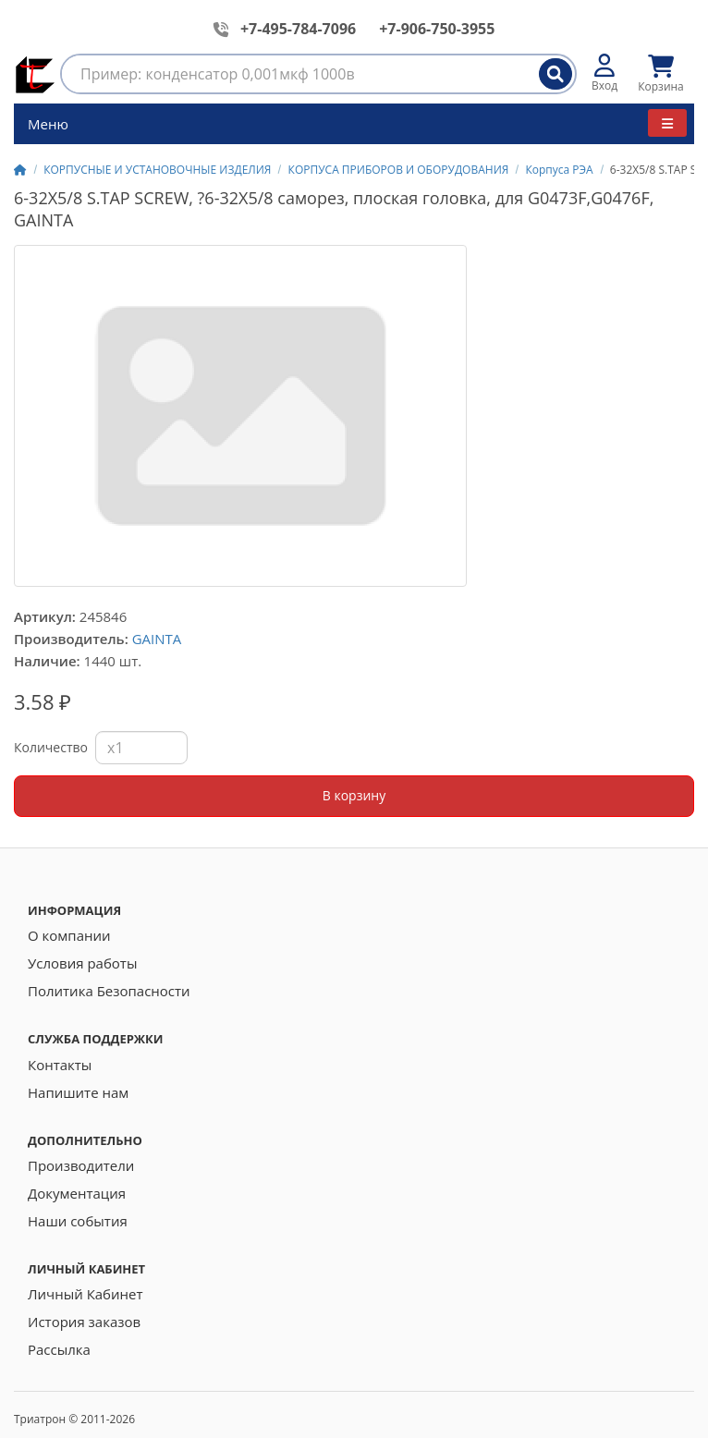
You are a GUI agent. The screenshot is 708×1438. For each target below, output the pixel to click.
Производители (81, 1165)
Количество (51, 747)
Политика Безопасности (109, 990)
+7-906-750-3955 (436, 28)
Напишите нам (78, 1092)
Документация (77, 1193)
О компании (69, 935)
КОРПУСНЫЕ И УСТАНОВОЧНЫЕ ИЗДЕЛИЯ (157, 169)
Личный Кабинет (85, 1294)
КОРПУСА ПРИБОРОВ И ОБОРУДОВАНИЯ (398, 169)
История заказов (84, 1321)
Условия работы (82, 963)
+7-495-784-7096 (298, 28)
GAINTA (157, 638)
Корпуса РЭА (558, 169)
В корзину (354, 795)
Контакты (60, 1064)
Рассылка (59, 1349)
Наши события (78, 1221)
